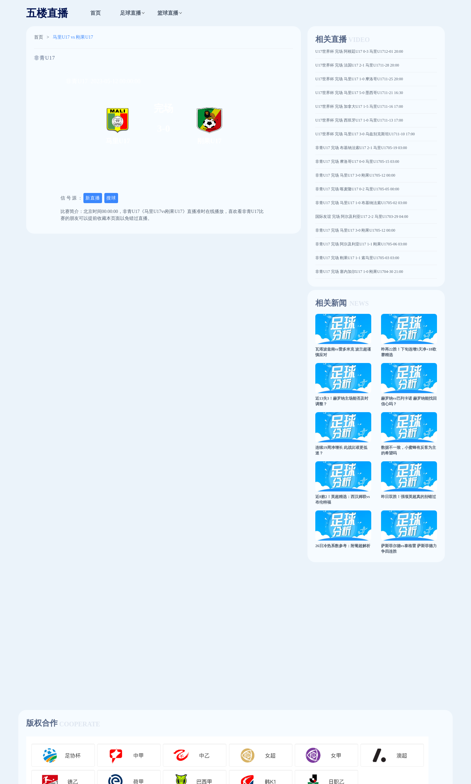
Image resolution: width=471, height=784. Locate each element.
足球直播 (130, 13)
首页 (95, 13)
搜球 (111, 198)
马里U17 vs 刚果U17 (73, 37)
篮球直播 (167, 13)
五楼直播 (47, 13)
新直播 (92, 198)
